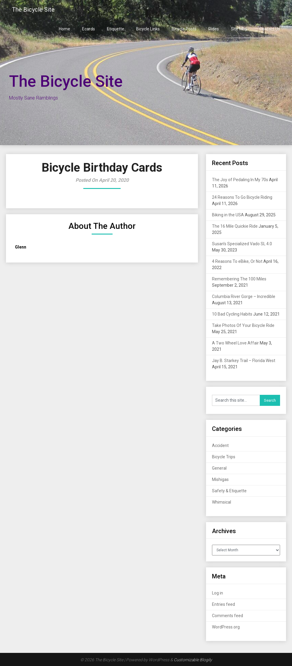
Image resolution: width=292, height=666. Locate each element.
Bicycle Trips (223, 456)
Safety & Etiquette (229, 490)
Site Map (239, 29)
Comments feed (227, 615)
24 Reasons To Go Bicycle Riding (242, 197)
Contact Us (269, 29)
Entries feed (223, 604)
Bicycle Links (148, 29)
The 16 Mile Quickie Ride (235, 226)
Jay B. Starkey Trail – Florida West (243, 360)
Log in (217, 593)
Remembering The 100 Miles (239, 279)
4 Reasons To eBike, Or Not (237, 261)
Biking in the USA (228, 214)
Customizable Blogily (193, 659)
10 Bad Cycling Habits (232, 314)
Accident (220, 445)
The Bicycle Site (33, 9)
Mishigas (220, 479)
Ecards (88, 29)
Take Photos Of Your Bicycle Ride (243, 325)
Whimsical (221, 502)
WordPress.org (226, 627)
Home (64, 29)
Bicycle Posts (184, 29)
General (219, 468)
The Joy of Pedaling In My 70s (240, 179)
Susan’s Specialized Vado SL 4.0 (242, 243)
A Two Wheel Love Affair (235, 343)
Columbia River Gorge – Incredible (243, 296)
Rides (213, 29)
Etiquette (115, 29)
